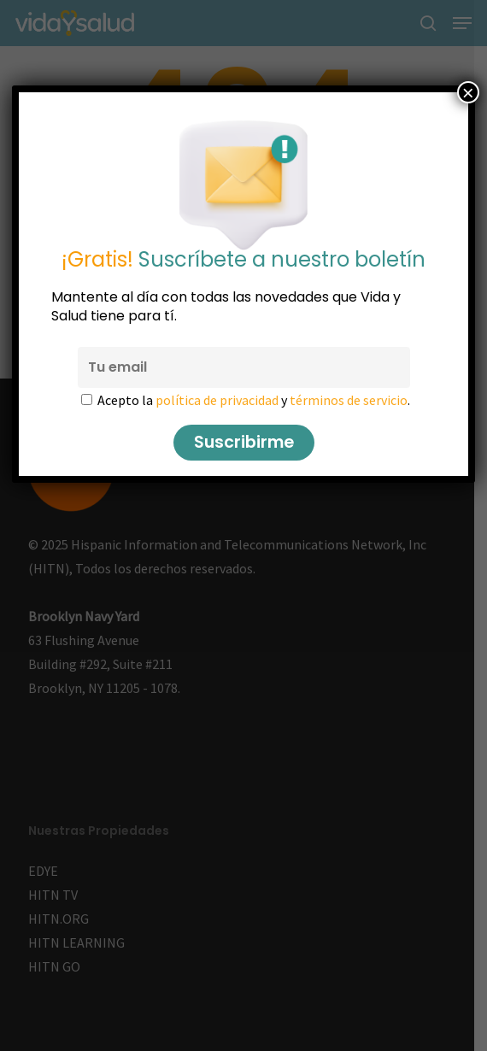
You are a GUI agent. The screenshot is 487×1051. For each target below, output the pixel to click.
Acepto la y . (253, 399)
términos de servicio (349, 399)
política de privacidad (217, 399)
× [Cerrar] (468, 92)
